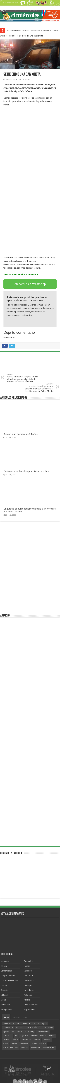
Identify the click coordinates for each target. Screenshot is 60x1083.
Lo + (25, 1017)
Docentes (46, 1040)
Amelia (4, 966)
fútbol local (35, 1048)
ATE (16, 1036)
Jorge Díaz (24, 1036)
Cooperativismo (8, 975)
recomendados (43, 1032)
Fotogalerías (6, 1009)
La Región (28, 985)
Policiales (12, 36)
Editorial (4, 995)
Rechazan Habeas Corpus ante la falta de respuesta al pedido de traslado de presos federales (22, 378)
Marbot (6, 1040)
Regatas (14, 1044)
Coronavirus (8, 1028)
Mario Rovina (17, 1032)
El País (3, 1000)
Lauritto (37, 1040)
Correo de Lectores (9, 980)
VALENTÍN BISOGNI (10, 1048)
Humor (27, 966)
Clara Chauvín (26, 1040)
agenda (6, 1032)
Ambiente (5, 961)
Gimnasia (26, 1023)
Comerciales (6, 971)
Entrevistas (5, 1004)
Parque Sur (7, 1036)
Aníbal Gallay (29, 1032)
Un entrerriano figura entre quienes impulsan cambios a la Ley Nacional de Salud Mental (37, 387)
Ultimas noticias (31, 1004)
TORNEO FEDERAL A (38, 1044)
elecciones (24, 1044)
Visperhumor (29, 1009)
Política (27, 1000)
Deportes (5, 990)
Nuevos (16, 1017)
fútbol (5, 1044)
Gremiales (28, 961)
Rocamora (19, 1028)
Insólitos (28, 971)
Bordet (52, 1036)
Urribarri (15, 1040)
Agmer (44, 1023)
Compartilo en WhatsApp (29, 284)
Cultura (4, 985)
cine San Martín (48, 1048)
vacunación (48, 1028)
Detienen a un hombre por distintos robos (26, 471)
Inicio (2, 36)
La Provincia (29, 980)
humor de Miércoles (38, 1036)
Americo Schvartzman (11, 1023)
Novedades (29, 990)
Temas (6, 1017)
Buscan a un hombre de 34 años (20, 434)
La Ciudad (28, 975)
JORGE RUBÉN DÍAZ (33, 1028)
